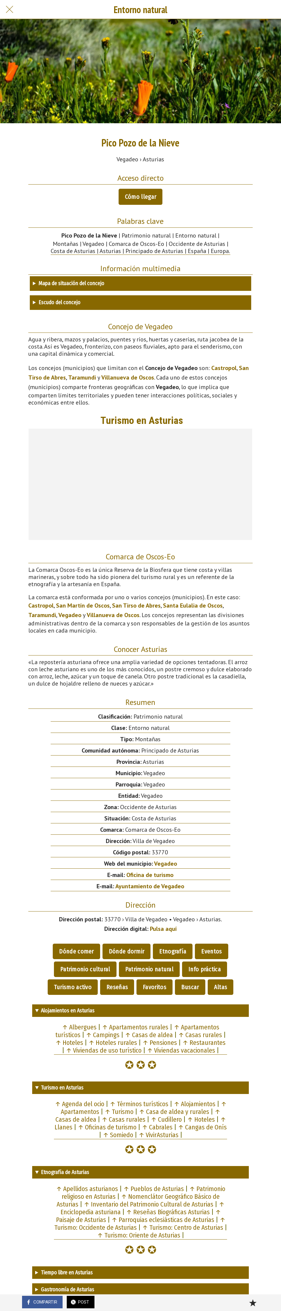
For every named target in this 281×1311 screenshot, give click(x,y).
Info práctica (204, 969)
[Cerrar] (9, 9)
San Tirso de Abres (136, 605)
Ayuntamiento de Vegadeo (149, 886)
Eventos (211, 951)
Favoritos (154, 987)
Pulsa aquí (163, 929)
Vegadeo (69, 615)
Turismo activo (72, 987)
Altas (220, 987)
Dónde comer (76, 951)
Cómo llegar (140, 196)
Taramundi (82, 377)
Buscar (190, 987)
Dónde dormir (127, 951)
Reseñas (117, 987)
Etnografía (172, 951)
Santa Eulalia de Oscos (193, 605)
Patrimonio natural (149, 969)
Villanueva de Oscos (127, 377)
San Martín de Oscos (83, 605)
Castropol (224, 368)
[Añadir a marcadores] (253, 1303)
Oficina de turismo (149, 875)
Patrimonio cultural (85, 969)
